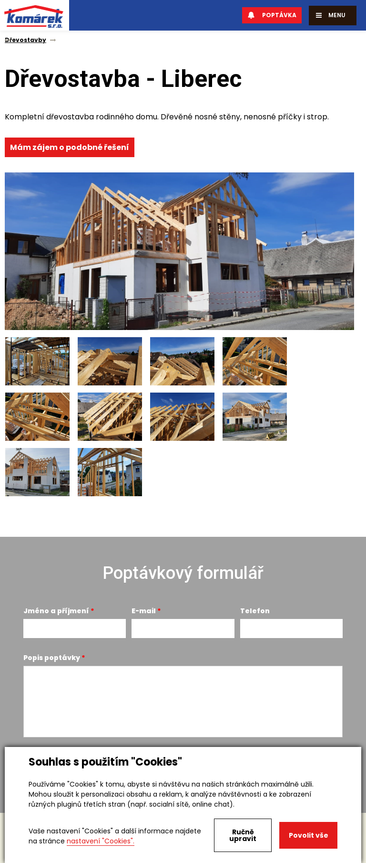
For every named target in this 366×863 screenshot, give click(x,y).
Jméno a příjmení (56, 611)
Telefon (255, 611)
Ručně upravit (242, 835)
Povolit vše (308, 835)
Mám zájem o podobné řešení (69, 147)
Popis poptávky (51, 657)
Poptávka (271, 15)
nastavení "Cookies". (100, 841)
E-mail (144, 611)
